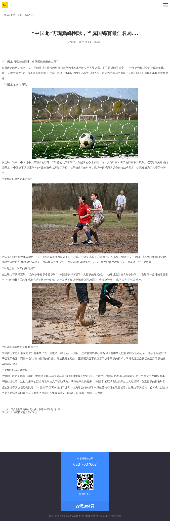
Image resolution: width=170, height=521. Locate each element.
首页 (19, 15)
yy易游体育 (115, 516)
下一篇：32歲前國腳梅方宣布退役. (19, 412)
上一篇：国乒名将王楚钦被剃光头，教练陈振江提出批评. (31, 409)
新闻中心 (29, 15)
